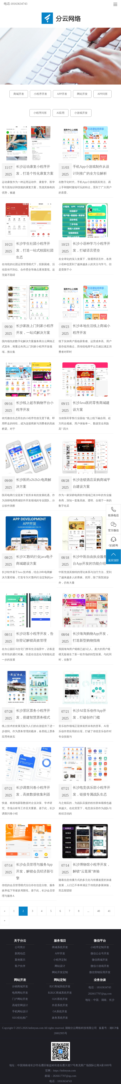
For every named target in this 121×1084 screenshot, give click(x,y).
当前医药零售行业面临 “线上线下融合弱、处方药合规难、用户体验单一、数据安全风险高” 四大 (85, 423)
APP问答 (102, 93)
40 (98, 911)
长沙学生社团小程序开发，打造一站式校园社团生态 (35, 250)
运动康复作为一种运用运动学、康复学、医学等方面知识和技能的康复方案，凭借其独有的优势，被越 (28, 187)
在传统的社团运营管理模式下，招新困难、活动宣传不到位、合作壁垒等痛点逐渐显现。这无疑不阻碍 (28, 269)
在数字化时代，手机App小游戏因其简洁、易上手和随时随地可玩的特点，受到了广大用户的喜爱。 (85, 187)
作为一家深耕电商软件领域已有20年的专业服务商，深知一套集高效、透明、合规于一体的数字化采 (85, 500)
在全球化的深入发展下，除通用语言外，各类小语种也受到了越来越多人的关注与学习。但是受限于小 (85, 264)
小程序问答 (40, 112)
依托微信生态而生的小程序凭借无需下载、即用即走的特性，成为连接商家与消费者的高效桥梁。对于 (28, 423)
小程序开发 (40, 93)
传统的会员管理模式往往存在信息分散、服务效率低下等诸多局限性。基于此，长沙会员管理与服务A (28, 890)
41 (109, 911)
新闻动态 (20, 953)
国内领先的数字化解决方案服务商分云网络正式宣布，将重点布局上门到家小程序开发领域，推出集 (28, 346)
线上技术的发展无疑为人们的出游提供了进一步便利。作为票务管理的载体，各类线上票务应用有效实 (28, 731)
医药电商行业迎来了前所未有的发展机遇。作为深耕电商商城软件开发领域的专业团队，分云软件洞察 (28, 500)
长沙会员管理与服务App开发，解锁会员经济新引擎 (35, 871)
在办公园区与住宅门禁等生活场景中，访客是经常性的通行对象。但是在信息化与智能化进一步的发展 (28, 654)
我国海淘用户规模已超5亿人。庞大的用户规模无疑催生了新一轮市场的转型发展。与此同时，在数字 (85, 654)
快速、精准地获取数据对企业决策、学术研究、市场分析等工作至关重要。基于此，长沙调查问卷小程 (28, 808)
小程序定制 (60, 959)
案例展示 (20, 959)
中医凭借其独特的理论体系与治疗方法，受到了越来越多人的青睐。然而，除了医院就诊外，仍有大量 (85, 577)
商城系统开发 (60, 947)
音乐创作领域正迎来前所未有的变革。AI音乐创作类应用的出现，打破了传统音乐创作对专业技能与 (85, 731)
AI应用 (61, 112)
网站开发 (82, 93)
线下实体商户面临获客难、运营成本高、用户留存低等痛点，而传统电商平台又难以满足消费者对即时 (85, 346)
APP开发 (62, 93)
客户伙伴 (20, 966)
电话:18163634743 (15, 3)
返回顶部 (113, 557)
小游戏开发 (81, 112)
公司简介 (20, 947)
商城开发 (18, 93)
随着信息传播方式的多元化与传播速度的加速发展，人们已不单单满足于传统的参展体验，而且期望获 (85, 885)
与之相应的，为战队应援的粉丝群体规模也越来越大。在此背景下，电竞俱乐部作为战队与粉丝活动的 (85, 808)
